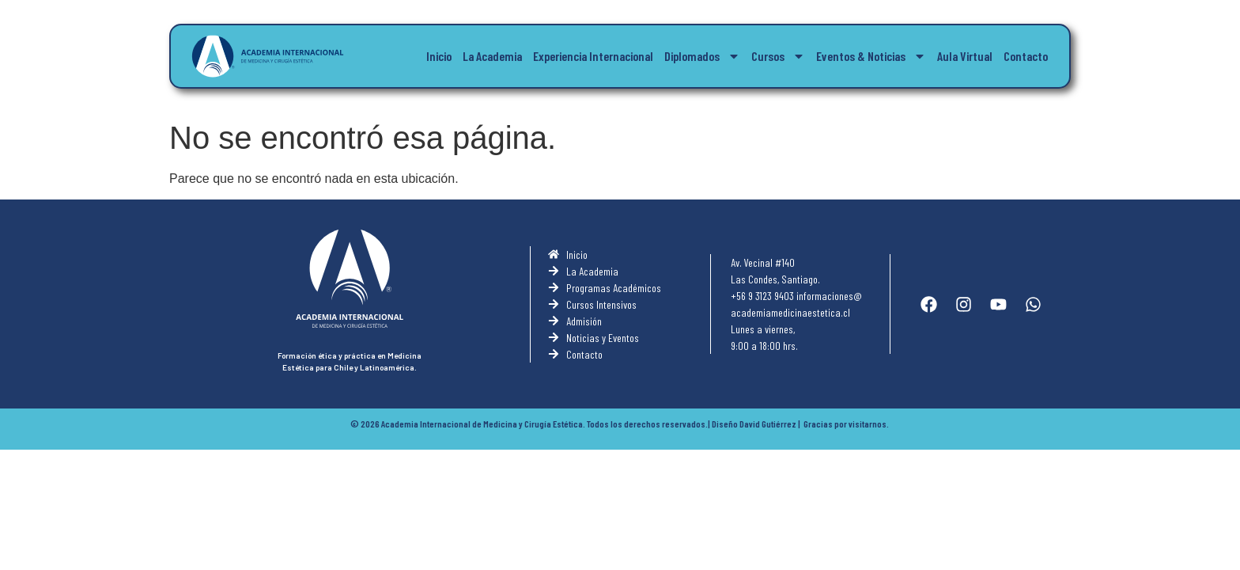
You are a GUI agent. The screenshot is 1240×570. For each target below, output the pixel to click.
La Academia (492, 55)
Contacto (1026, 55)
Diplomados (702, 56)
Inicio (439, 55)
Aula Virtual (964, 55)
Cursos (778, 56)
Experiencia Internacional (593, 55)
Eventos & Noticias (871, 56)
